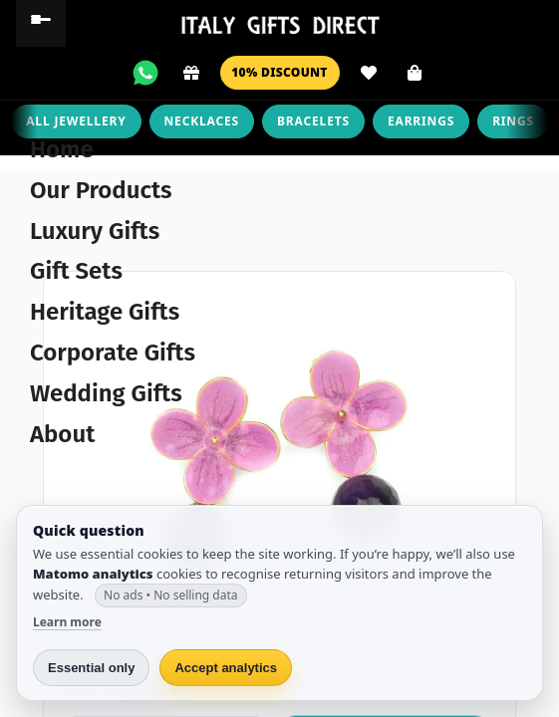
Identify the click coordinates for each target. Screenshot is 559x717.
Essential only (91, 667)
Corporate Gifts (112, 352)
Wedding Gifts (106, 393)
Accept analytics (225, 667)
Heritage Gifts (104, 312)
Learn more (67, 621)
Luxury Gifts (94, 231)
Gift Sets (76, 271)
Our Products (101, 190)
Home (62, 149)
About (62, 434)
